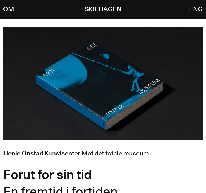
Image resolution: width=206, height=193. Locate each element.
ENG (196, 9)
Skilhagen (103, 9)
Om (8, 9)
